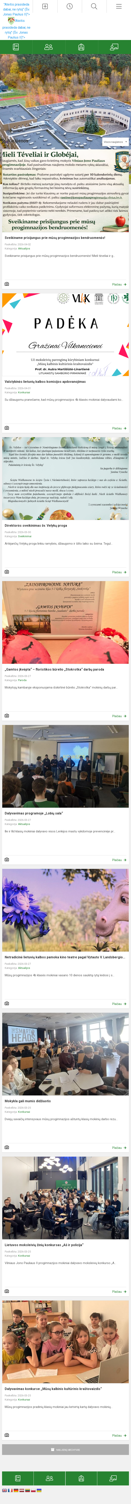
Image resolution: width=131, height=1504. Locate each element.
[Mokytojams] (114, 47)
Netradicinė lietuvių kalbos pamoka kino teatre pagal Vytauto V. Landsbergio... (65, 957)
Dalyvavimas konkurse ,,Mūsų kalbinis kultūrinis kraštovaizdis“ (53, 1389)
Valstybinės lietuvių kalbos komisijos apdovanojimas (45, 382)
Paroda (22, 680)
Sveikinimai (24, 536)
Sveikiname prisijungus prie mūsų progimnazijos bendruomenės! (55, 238)
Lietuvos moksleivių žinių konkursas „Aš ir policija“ (44, 1245)
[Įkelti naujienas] (45, 6)
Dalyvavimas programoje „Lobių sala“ (34, 813)
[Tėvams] (49, 47)
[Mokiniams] (82, 47)
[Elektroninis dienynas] (16, 47)
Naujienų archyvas (68, 1449)
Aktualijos (24, 248)
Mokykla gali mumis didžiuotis (28, 1101)
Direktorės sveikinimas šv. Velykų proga (36, 526)
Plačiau (117, 284)
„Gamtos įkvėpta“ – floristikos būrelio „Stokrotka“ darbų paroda (54, 669)
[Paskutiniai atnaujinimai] (70, 6)
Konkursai (24, 392)
